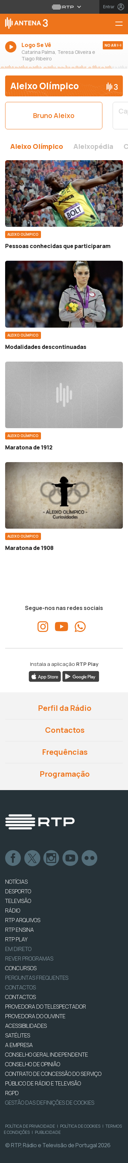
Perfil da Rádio (64, 708)
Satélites (17, 1035)
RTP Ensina (19, 929)
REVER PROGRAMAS (29, 958)
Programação (64, 774)
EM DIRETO (18, 949)
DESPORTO (18, 891)
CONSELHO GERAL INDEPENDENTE (46, 1054)
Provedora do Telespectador (45, 1006)
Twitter (32, 858)
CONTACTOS (20, 997)
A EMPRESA (19, 1045)
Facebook (13, 858)
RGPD (12, 1093)
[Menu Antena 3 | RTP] (121, 24)
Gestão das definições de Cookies (49, 1102)
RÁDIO (12, 910)
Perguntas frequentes (36, 978)
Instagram (51, 858)
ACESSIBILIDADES (26, 1026)
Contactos (64, 730)
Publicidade (48, 1132)
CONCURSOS (21, 968)
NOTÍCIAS (16, 881)
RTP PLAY (16, 939)
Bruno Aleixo (53, 115)
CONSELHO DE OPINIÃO (32, 1064)
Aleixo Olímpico (36, 146)
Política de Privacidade (30, 1126)
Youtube (70, 858)
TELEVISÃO (18, 901)
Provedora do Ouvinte (35, 1016)
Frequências (64, 752)
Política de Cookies (80, 1126)
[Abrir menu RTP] (64, 7)
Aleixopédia (93, 146)
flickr (90, 858)
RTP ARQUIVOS (22, 920)
